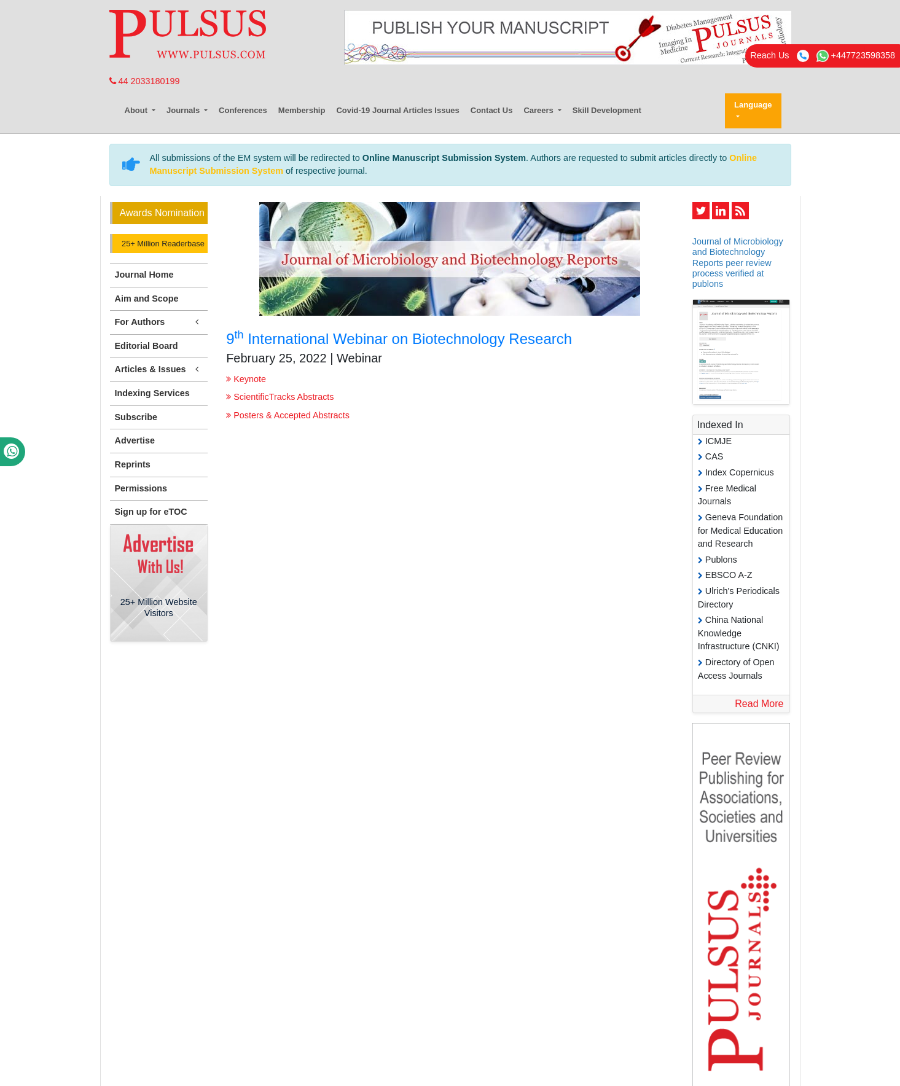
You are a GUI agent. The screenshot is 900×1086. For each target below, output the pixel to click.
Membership (302, 110)
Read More (759, 703)
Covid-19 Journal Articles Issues (397, 110)
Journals (184, 110)
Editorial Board (146, 346)
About (137, 110)
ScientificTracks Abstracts (280, 397)
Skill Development (607, 110)
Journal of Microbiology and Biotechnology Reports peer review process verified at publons (737, 262)
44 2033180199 (144, 81)
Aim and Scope (147, 298)
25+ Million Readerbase (162, 243)
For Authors (159, 322)
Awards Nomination (162, 213)
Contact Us (492, 110)
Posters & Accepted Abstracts (288, 415)
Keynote (246, 379)
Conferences (243, 110)
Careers (539, 110)
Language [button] (753, 104)
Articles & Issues (159, 369)
